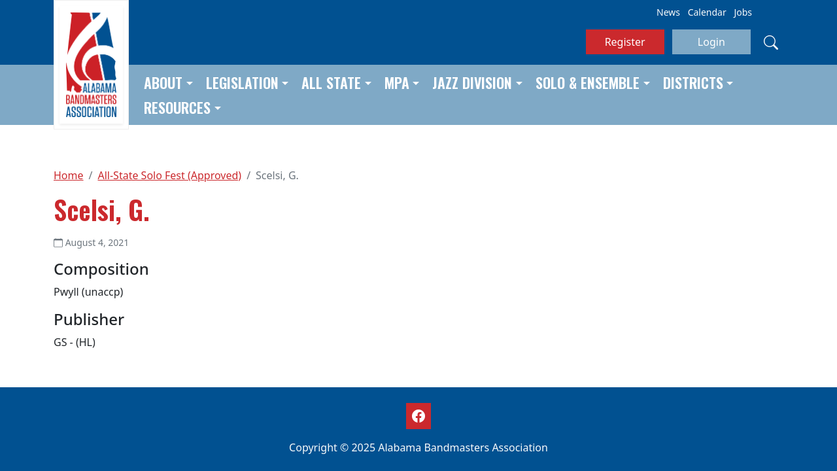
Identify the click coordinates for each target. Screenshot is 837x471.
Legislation (242, 82)
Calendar (707, 12)
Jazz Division (472, 82)
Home (69, 175)
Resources (177, 107)
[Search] (771, 41)
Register (625, 42)
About (163, 82)
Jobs (743, 12)
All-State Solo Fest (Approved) (169, 175)
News (668, 12)
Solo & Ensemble (588, 82)
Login (711, 42)
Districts (693, 82)
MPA (396, 82)
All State (331, 82)
